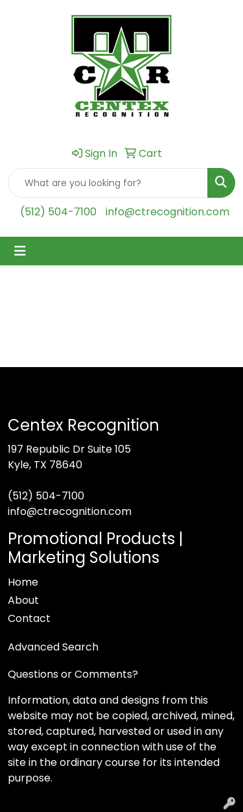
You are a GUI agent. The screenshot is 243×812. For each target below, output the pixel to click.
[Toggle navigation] (20, 251)
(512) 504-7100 (58, 211)
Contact (29, 618)
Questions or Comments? (73, 674)
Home (23, 582)
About (23, 600)
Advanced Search (53, 646)
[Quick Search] (108, 183)
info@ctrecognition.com (167, 211)
